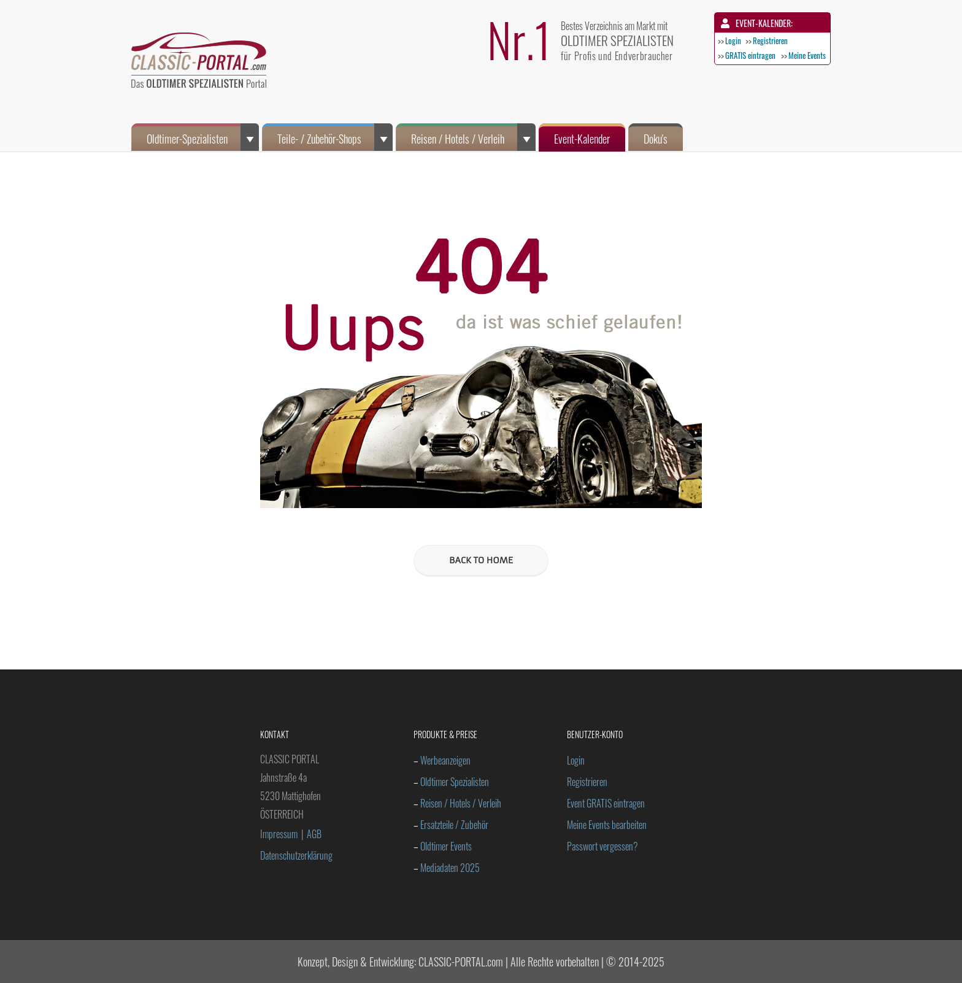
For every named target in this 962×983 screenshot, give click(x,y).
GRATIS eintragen (750, 55)
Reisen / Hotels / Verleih (473, 137)
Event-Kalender (582, 139)
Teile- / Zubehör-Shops (335, 137)
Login (733, 40)
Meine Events (807, 55)
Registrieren (770, 40)
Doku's (656, 139)
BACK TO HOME (481, 560)
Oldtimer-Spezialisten (203, 137)
